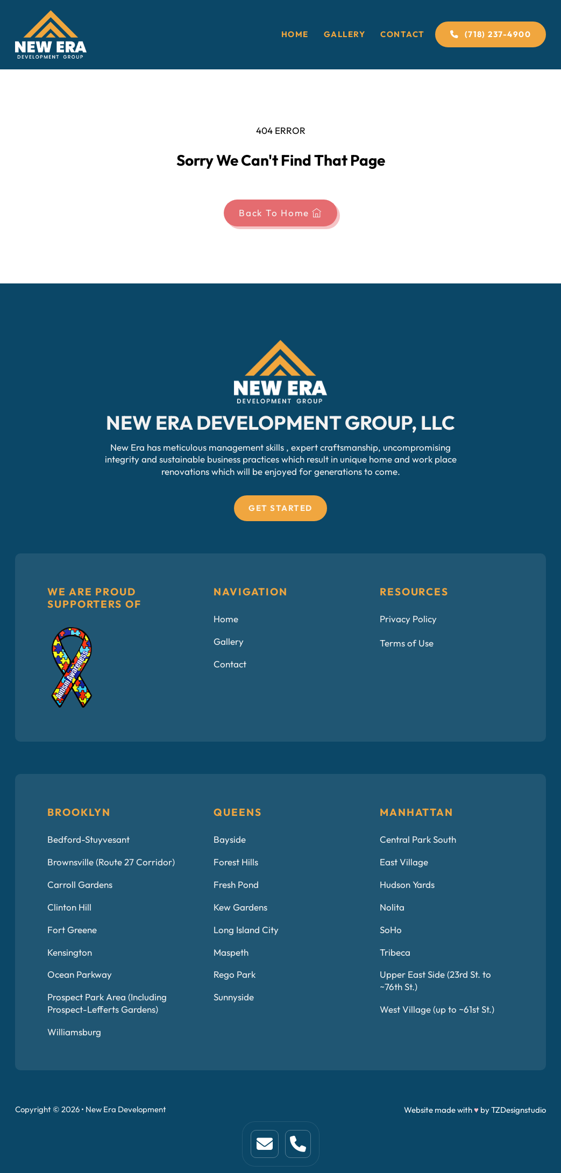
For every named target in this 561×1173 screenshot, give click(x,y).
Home (295, 34)
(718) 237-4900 (490, 34)
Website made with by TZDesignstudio (475, 1110)
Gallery (345, 34)
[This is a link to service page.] (298, 1144)
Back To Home (280, 213)
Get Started (280, 508)
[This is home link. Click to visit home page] (265, 1144)
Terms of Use (407, 643)
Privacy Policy (408, 619)
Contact (402, 34)
